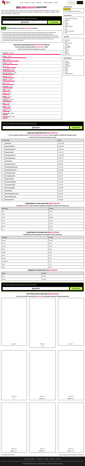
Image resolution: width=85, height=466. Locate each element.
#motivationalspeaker (10, 182)
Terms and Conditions (29, 459)
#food (66, 67)
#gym (4, 59)
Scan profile (54, 22)
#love (4, 83)
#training (5, 76)
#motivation (6, 53)
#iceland (67, 64)
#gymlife (5, 96)
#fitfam (4, 89)
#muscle (5, 93)
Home (21, 2)
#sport (4, 103)
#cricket (67, 61)
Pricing (33, 2)
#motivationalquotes (10, 149)
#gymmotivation (7, 116)
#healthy (5, 110)
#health (4, 106)
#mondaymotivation (10, 155)
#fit (3, 66)
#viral (66, 70)
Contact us (58, 459)
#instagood (5, 86)
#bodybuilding (6, 69)
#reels (66, 72)
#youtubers (67, 66)
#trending (67, 62)
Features (52, 459)
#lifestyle (5, 79)
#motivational (8, 161)
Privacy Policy (39, 459)
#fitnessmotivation (7, 73)
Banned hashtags (48, 2)
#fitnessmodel (6, 113)
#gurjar (66, 69)
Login (80, 2)
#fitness (5, 56)
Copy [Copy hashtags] (3, 28)
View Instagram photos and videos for (71, 454)
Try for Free (72, 2)
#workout (5, 63)
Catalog (56, 2)
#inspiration (6, 99)
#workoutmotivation (10, 158)
